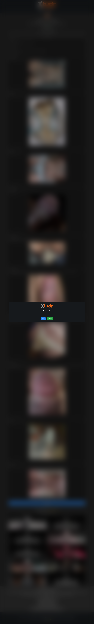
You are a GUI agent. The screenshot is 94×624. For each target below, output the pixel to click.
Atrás (43, 318)
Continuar (50, 318)
